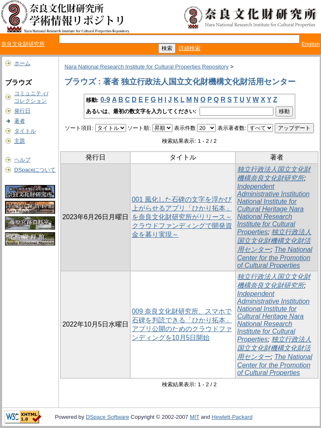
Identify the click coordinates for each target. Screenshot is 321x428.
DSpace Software (107, 417)
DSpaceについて (35, 170)
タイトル (25, 131)
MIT (195, 417)
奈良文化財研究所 (23, 44)
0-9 (105, 99)
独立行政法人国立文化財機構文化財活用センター (274, 240)
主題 (19, 141)
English (310, 44)
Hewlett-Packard (232, 417)
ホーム (22, 63)
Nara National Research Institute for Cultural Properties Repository (146, 66)
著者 (19, 121)
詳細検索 (189, 48)
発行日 (22, 111)
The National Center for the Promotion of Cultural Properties (274, 257)
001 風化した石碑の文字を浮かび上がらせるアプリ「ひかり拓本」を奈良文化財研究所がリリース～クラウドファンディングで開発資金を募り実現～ (182, 217)
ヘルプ (22, 160)
